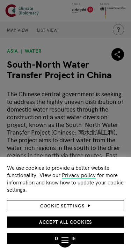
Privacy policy (79, 174)
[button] (65, 205)
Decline (65, 238)
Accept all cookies (65, 222)
